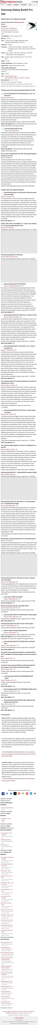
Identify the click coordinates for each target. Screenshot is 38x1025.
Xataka (7, 658)
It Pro (6, 196)
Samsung (14, 1013)
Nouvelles (24, 4)
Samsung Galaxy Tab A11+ (7, 981)
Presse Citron (9, 97)
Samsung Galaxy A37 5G (6, 942)
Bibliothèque (8, 1013)
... (36, 4)
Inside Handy (11, 616)
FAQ (30, 4)
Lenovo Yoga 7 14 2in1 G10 (7, 909)
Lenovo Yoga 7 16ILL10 (6, 870)
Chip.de (10, 632)
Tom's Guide (8, 582)
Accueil (9, 4)
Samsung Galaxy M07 (5, 991)
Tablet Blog (11, 599)
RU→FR (13, 704)
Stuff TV (7, 414)
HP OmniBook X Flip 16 (6, 839)
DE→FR (18, 599)
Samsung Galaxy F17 (5, 996)
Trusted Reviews (12, 286)
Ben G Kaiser (8, 227)
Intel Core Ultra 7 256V (6, 28)
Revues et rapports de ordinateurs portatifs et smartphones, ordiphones (18, 1011)
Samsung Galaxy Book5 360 (7, 807)
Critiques (16, 4)
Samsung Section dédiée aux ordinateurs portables (17, 78)
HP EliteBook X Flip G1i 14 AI (7, 915)
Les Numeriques (13, 130)
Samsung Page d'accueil (11, 76)
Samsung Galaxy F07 (5, 947)
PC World (7, 350)
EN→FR (12, 196)
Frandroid (7, 157)
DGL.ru (7, 704)
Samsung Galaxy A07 (5, 1001)
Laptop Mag (8, 505)
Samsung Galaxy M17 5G (6, 986)
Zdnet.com (8, 385)
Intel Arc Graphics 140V (16, 36)
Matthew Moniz (9, 474)
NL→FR (14, 680)
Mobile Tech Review (10, 256)
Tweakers (7, 680)
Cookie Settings (19, 1018)
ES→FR (13, 658)
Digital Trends (12, 317)
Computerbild (9, 625)
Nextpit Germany (9, 608)
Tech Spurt (8, 540)
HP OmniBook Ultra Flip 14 (7, 925)
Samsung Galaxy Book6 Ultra (7, 952)
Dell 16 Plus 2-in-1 (5, 844)
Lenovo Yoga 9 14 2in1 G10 (7, 920)
